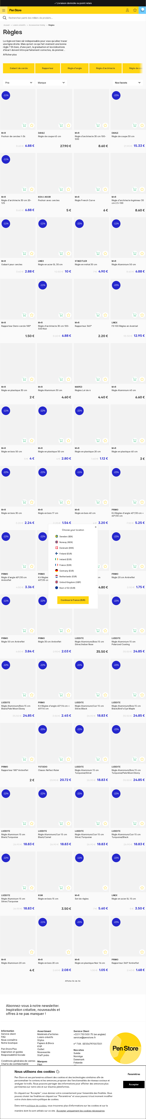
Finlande (78, 1062)
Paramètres (134, 1074)
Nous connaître (9, 1039)
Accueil (7, 25)
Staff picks (43, 1055)
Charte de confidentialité (14, 1063)
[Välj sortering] (128, 83)
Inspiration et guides (12, 1051)
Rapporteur (47, 68)
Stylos (40, 1040)
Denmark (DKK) (64, 548)
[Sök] (73, 17)
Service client (8, 1033)
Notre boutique (9, 1042)
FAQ (3, 1036)
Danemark (79, 1059)
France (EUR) (63, 565)
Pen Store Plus (9, 1048)
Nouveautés (43, 1052)
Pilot (39, 1064)
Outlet (40, 1049)
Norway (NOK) (64, 542)
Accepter (134, 1084)
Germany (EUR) (64, 571)
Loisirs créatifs (19, 25)
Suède (77, 1053)
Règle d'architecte (105, 68)
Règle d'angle (75, 68)
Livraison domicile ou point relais (73, 3)
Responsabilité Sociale (13, 1054)
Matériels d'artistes (47, 1034)
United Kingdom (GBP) (68, 582)
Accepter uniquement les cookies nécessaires (80, 1110)
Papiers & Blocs (45, 1043)
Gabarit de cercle (19, 68)
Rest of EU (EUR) (65, 588)
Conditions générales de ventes (18, 1060)
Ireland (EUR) (63, 559)
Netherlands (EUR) (66, 576)
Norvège (78, 1056)
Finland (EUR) (63, 553)
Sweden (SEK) (64, 536)
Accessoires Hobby (37, 25)
